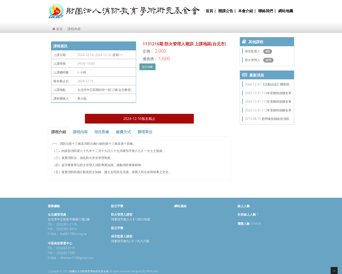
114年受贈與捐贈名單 (276, 93)
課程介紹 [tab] (58, 131)
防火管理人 (253, 60)
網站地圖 (285, 10)
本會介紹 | (247, 10)
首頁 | (211, 10)
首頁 (57, 29)
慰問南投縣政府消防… (276, 119)
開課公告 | (227, 10)
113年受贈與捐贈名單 (276, 101)
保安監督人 (253, 51)
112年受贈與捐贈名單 (276, 110)
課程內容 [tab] (80, 131)
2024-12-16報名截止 (139, 118)
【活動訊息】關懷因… (276, 84)
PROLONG (152, 271)
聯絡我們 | (267, 10)
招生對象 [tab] (101, 131)
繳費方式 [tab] (123, 131)
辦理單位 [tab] (145, 131)
